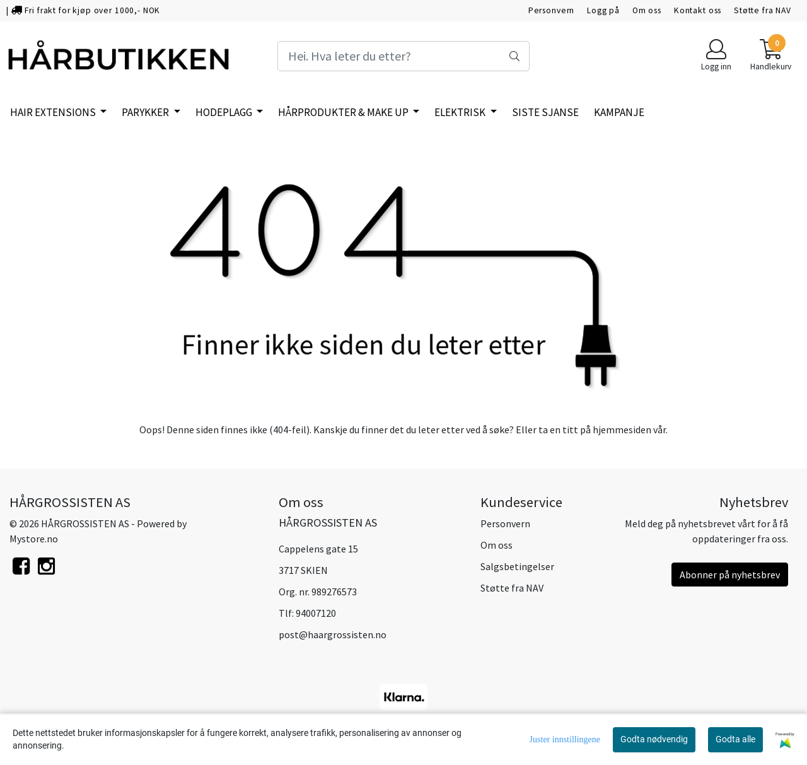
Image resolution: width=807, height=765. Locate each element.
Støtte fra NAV (762, 10)
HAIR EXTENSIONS (54, 112)
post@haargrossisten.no (332, 634)
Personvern (551, 10)
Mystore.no (33, 538)
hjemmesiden (622, 429)
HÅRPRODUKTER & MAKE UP (344, 112)
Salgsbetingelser (517, 566)
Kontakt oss (697, 10)
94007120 (316, 613)
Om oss (646, 10)
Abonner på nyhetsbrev (730, 574)
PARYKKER (146, 112)
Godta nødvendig (654, 739)
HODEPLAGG (224, 112)
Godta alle (735, 739)
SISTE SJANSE (545, 112)
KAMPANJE (619, 112)
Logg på (603, 10)
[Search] (403, 56)
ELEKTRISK (460, 112)
